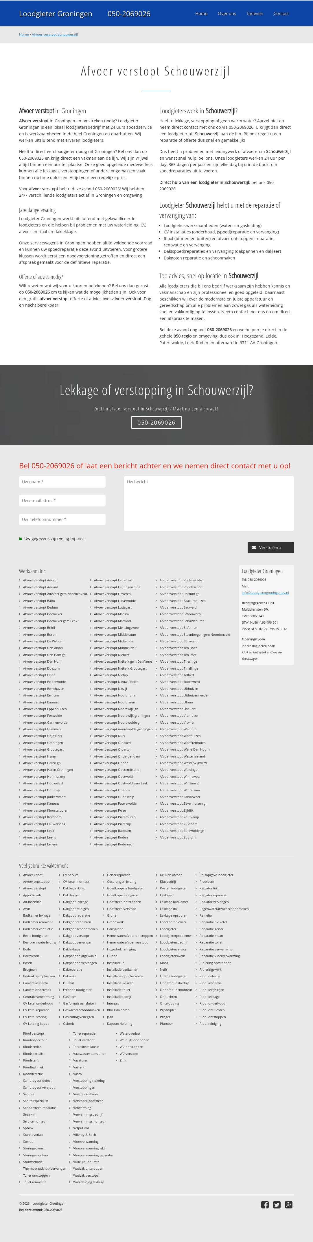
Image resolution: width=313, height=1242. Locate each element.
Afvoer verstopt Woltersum (180, 790)
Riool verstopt (33, 1033)
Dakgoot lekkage (75, 902)
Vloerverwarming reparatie (93, 1155)
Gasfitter (69, 996)
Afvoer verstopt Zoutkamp (179, 817)
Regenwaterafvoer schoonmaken (224, 908)
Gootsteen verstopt (121, 908)
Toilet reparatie (84, 1033)
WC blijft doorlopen (134, 1040)
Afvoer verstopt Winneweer (180, 776)
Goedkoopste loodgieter (125, 888)
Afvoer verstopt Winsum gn (180, 783)
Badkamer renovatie (38, 922)
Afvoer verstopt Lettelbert (113, 580)
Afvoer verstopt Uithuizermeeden (184, 695)
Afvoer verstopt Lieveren (112, 593)
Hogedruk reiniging (121, 949)
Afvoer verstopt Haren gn (42, 763)
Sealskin (29, 1114)
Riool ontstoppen (213, 1017)
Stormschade (33, 1162)
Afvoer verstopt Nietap (111, 675)
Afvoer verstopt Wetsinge (178, 769)
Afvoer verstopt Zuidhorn (179, 824)
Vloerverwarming (86, 1141)
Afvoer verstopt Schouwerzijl (55, 34)
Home (24, 34)
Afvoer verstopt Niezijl (110, 688)
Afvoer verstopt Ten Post (178, 655)
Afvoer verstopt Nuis (109, 736)
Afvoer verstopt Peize (110, 810)
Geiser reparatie (118, 875)
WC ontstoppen (131, 1046)
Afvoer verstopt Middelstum (115, 634)
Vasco (77, 1074)
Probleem (207, 881)
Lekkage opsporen (173, 915)
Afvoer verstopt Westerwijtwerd (183, 763)
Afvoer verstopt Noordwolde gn (117, 722)
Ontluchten (168, 996)
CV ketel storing (35, 1017)
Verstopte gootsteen (88, 1101)
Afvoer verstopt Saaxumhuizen (183, 600)
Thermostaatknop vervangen (44, 1168)
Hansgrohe (115, 929)
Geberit (68, 1023)
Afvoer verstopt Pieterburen (115, 817)
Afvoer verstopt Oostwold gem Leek (121, 783)
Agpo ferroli (32, 895)
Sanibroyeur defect (37, 1080)
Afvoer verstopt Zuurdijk (178, 837)
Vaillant (78, 1067)
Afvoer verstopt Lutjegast (113, 607)
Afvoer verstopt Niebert (111, 655)
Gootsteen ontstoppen (124, 902)
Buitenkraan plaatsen (39, 976)
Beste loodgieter (35, 935)
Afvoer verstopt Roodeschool (181, 587)
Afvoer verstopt (34, 888)
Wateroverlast (130, 1033)
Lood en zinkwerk (173, 922)
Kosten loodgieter (173, 888)
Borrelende (31, 956)
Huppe (112, 956)
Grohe (111, 915)
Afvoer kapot (33, 875)
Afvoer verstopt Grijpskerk (42, 736)
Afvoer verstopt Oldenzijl (112, 749)
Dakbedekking (73, 888)
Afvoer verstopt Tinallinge (179, 668)
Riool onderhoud (212, 1003)
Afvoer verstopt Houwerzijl (43, 783)
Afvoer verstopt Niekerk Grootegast (120, 668)
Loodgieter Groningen (55, 13)
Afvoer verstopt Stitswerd (179, 641)
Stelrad (28, 1141)
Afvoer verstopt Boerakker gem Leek (50, 621)
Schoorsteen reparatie (39, 1107)
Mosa (164, 963)
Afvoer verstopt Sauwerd (178, 607)
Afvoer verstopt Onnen (111, 763)
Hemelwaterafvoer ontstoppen (130, 935)
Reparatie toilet (211, 942)
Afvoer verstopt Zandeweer (180, 797)
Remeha (206, 915)
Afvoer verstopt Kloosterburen (46, 810)
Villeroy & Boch (84, 1134)
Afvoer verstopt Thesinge (178, 661)
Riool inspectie (211, 983)
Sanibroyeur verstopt (39, 1087)
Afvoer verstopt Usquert (178, 709)
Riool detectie (210, 976)
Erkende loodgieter (77, 989)
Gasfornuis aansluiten (79, 1003)
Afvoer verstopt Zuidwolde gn (182, 830)
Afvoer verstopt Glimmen (42, 729)
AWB (26, 908)
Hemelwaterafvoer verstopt (127, 942)
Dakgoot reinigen (76, 908)
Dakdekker (71, 895)
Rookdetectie (33, 1074)
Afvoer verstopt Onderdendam (117, 756)
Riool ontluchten (212, 1010)
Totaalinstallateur (86, 1046)
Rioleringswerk (211, 969)
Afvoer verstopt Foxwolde (42, 715)
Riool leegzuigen (212, 989)
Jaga (110, 1017)
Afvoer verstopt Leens (39, 837)
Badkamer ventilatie (38, 929)
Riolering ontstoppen (215, 963)
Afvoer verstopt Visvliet (177, 722)
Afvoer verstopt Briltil (39, 627)
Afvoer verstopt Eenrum (41, 695)
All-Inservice (32, 902)
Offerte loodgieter (173, 976)
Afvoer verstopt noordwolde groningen (123, 729)
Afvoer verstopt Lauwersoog (44, 824)
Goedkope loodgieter (123, 895)
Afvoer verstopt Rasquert (112, 830)
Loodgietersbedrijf (173, 942)
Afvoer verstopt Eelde (39, 675)
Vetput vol (81, 1128)
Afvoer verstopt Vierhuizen (180, 715)
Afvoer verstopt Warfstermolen (183, 742)
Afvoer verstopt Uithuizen (179, 688)
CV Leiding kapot (36, 1023)
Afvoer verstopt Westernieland (182, 756)
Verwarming (82, 1107)
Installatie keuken (120, 983)
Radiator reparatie (213, 895)
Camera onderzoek (37, 989)
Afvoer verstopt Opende (112, 790)
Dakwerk (69, 976)
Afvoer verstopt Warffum (178, 729)
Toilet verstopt (84, 1040)
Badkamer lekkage (36, 915)
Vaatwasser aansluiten (89, 1053)
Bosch (27, 963)
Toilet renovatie (34, 1182)
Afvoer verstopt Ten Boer (178, 648)
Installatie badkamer (122, 969)
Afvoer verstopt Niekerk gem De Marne (123, 661)
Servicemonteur (35, 1121)
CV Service (70, 875)
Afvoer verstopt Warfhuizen (180, 736)
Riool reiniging (210, 1023)
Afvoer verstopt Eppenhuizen (45, 709)
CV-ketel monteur (76, 881)
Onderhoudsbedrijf (174, 983)
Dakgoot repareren (77, 922)
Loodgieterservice (173, 949)
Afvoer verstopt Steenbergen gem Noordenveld (195, 634)
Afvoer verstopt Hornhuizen (44, 776)
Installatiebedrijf (119, 996)
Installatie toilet (118, 989)
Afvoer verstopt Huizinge (41, 790)
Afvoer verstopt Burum (40, 634)
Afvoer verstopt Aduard (40, 587)
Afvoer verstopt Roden (111, 837)
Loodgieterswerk (172, 956)
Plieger (165, 1017)
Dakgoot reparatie (76, 915)
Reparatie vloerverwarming (220, 956)
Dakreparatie (72, 969)
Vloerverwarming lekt (89, 1148)
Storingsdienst (34, 1148)
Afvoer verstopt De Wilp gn (43, 641)
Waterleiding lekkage (88, 1182)
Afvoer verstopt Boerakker (42, 614)
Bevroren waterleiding (39, 942)
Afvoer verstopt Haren (39, 756)
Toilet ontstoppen (36, 1175)
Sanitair (28, 1094)
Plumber (166, 1023)
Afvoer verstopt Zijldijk (177, 810)
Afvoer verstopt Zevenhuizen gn (183, 803)
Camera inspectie (36, 983)
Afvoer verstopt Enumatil (41, 702)
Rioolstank (31, 1060)
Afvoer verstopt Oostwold (113, 776)
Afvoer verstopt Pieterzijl (112, 824)
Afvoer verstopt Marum (111, 614)
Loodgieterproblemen (176, 935)
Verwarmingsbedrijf (87, 1114)
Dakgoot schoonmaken (80, 929)
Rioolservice (32, 1046)
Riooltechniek (33, 1067)
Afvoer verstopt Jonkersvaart (44, 797)
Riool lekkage (210, 996)
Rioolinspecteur (35, 1040)
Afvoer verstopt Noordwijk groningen (122, 715)
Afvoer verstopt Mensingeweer (117, 627)
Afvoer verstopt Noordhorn (114, 695)
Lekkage (166, 895)
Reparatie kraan (211, 935)
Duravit (68, 983)
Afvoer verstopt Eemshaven (43, 688)
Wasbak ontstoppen (88, 1168)
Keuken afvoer (171, 875)
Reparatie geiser (211, 929)
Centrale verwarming (38, 996)
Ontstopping (169, 1003)
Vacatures (80, 1060)
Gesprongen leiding (121, 881)
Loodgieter (168, 929)
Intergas (113, 1003)
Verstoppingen (84, 1087)
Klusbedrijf (168, 881)
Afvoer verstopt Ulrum (176, 702)
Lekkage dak (169, 908)
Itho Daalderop (118, 1010)
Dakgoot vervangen (77, 942)
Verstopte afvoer (85, 1094)
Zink (123, 1060)
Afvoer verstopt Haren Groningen (48, 769)
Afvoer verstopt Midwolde (113, 641)
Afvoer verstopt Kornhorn (42, 817)
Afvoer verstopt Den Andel (43, 648)
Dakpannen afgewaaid (80, 956)
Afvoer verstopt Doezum (41, 668)
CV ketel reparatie (36, 1010)
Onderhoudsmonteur (176, 989)
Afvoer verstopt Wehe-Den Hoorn (185, 749)
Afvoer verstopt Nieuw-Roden (116, 681)
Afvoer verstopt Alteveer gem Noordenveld (55, 593)
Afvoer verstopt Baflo (39, 600)
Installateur (115, 963)
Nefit (163, 969)
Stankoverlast (33, 1134)
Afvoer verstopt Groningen (43, 742)
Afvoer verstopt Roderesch (114, 844)
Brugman (30, 969)
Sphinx (28, 1128)
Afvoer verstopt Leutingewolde (117, 587)
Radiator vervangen (214, 902)
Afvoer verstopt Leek (38, 830)
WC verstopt (129, 1053)
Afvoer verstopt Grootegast (43, 749)
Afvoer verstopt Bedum (40, 607)
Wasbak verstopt (85, 1175)
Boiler (27, 949)
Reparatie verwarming (216, 949)
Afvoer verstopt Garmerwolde (45, 722)
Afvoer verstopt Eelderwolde (44, 681)
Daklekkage (71, 949)
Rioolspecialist (34, 1053)
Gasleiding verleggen (78, 1017)
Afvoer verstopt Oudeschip (114, 797)
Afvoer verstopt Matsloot (112, 621)
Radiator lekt (209, 888)
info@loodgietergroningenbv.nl (265, 592)
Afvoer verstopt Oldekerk (113, 742)
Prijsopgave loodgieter (216, 875)
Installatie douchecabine (125, 976)
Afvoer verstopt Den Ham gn (44, 655)
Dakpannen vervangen (80, 963)
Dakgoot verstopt (76, 935)
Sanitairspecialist (35, 1101)
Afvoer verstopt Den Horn (42, 661)
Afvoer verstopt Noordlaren (114, 702)
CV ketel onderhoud (38, 1003)
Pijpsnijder (168, 1010)
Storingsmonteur (35, 1155)
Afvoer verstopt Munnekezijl (115, 648)
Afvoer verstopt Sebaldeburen (182, 621)
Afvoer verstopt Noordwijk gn (116, 709)
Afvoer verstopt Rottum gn (180, 593)
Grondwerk (115, 922)
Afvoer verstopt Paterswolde (115, 803)
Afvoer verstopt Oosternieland (116, 769)
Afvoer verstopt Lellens (40, 844)
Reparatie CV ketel (213, 922)
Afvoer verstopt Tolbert (177, 675)
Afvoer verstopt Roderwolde (181, 580)
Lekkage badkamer (174, 902)
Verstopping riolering (89, 1080)
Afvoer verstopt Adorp (39, 580)
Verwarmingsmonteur (89, 1121)
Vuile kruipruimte (86, 1162)
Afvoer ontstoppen (37, 881)
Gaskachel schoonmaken (81, 1010)
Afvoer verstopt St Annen (178, 627)
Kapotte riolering (119, 1023)
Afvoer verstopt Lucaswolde (115, 600)
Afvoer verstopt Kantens (41, 803)
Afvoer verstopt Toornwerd (180, 681)
